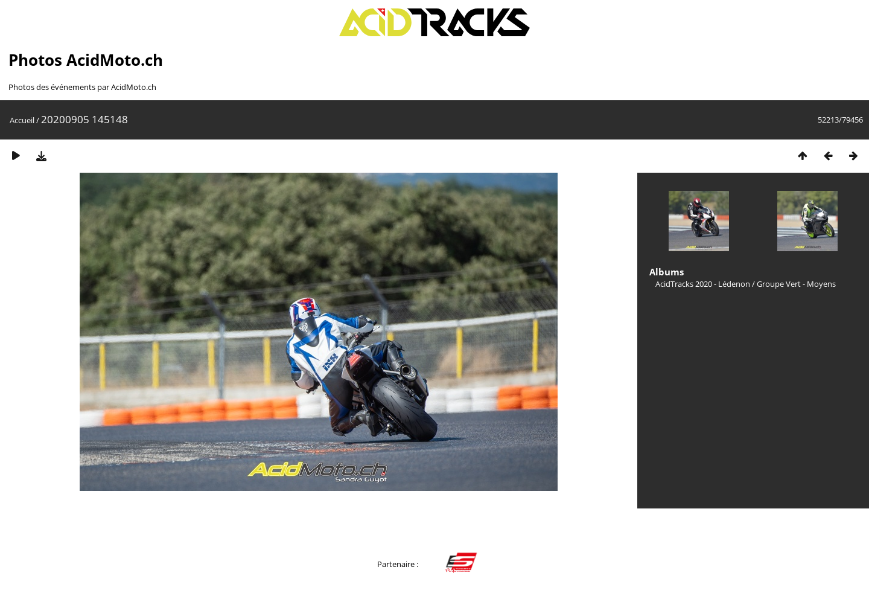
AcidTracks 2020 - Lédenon (702, 283)
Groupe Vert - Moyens (796, 283)
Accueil (22, 120)
